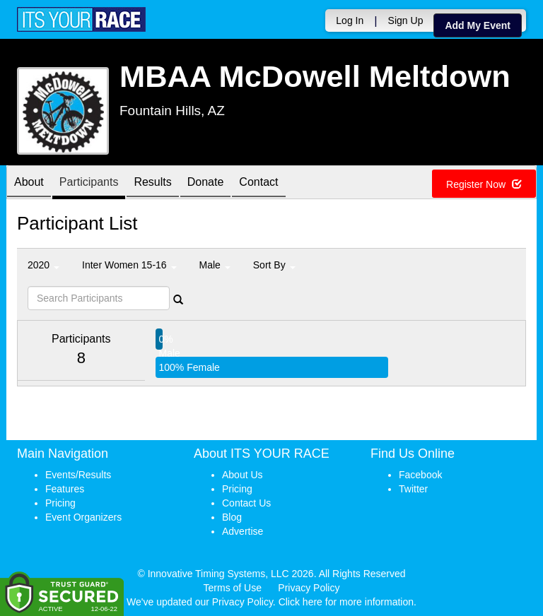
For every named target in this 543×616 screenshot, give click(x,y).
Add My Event (477, 25)
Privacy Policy (308, 587)
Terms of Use (233, 587)
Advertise (242, 531)
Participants (89, 183)
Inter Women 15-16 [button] (129, 265)
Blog (232, 517)
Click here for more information (346, 602)
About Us (242, 474)
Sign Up (406, 20)
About (29, 183)
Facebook (420, 474)
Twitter (413, 488)
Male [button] (214, 265)
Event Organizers (83, 517)
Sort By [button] (274, 265)
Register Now (484, 184)
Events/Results (78, 474)
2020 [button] (43, 265)
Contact (258, 183)
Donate (205, 183)
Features (64, 488)
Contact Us (246, 503)
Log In (349, 20)
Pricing (60, 503)
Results (152, 183)
